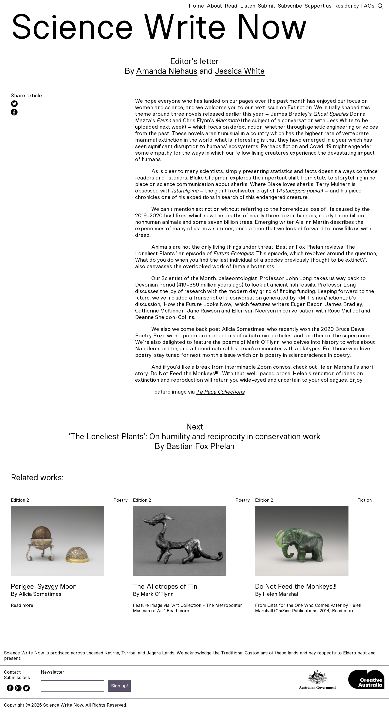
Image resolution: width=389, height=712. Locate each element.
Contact (12, 672)
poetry (120, 500)
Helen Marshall (281, 594)
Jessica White (240, 71)
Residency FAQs (354, 6)
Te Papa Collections (220, 392)
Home (196, 6)
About (214, 6)
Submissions (17, 677)
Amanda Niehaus (166, 71)
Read (231, 6)
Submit (266, 6)
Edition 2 (20, 500)
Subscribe (290, 6)
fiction (364, 500)
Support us (318, 6)
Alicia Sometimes (40, 594)
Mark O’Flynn (157, 594)
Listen (247, 6)
